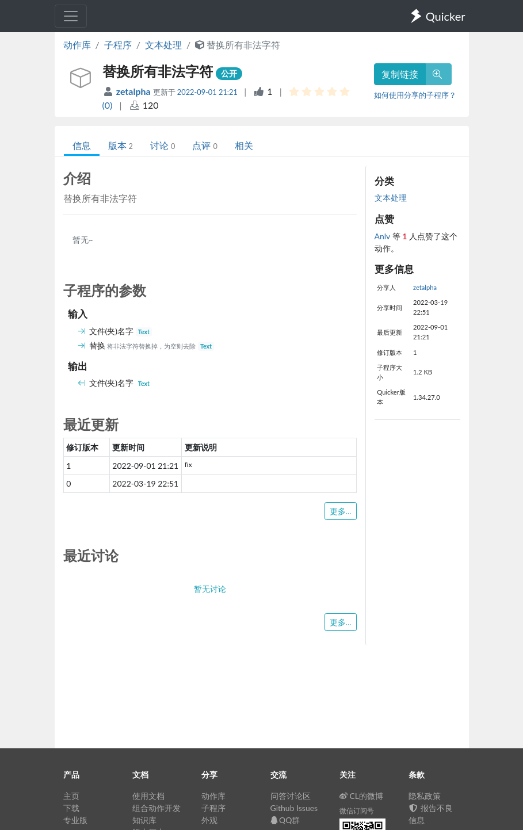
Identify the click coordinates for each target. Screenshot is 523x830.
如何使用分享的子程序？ (415, 95)
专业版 (75, 820)
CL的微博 (361, 796)
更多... (341, 511)
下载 (71, 808)
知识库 (144, 820)
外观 (209, 820)
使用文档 (148, 796)
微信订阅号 (356, 810)
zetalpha (134, 91)
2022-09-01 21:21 (207, 92)
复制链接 (399, 73)
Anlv (383, 236)
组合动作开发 (156, 808)
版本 (120, 145)
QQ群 (285, 820)
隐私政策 (425, 796)
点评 (204, 145)
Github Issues (294, 808)
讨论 (162, 145)
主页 (71, 796)
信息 (81, 145)
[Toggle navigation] (71, 16)
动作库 (77, 44)
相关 (244, 145)
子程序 (118, 44)
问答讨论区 (290, 796)
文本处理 (163, 44)
